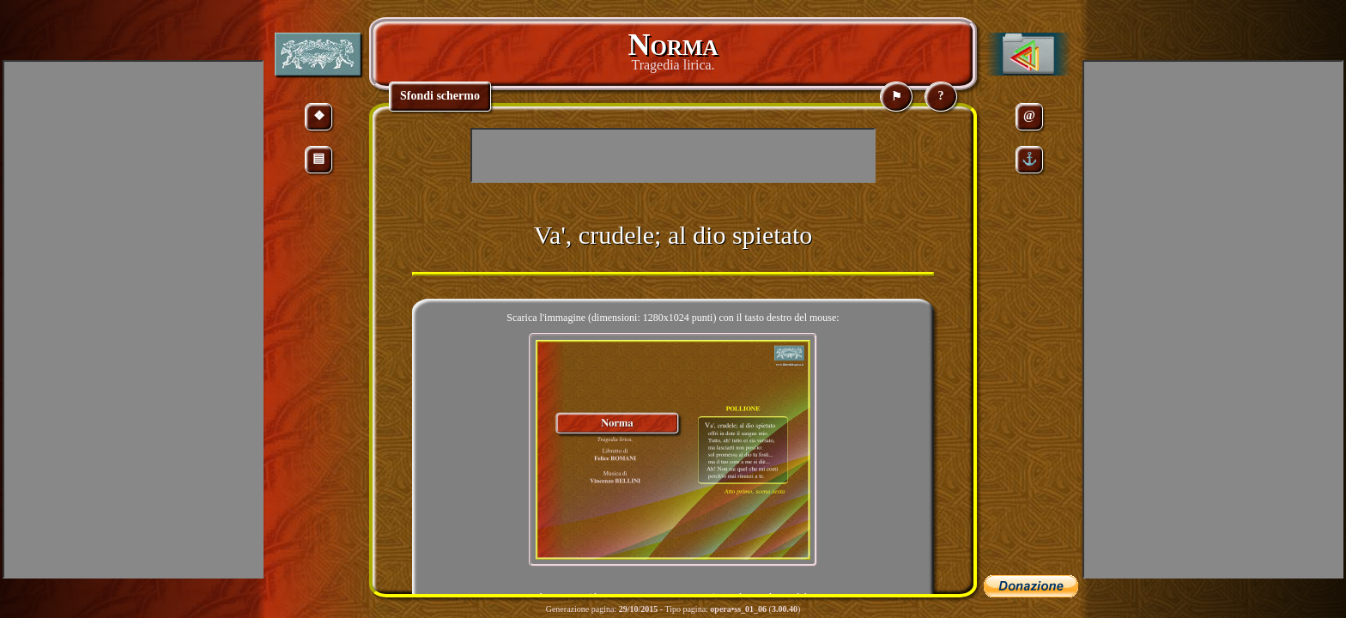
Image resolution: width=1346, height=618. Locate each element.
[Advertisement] (673, 155)
